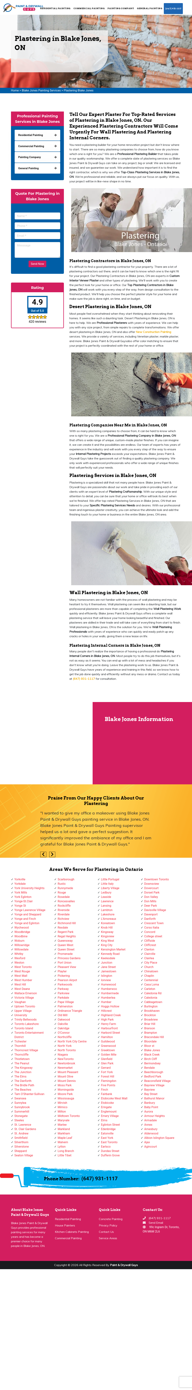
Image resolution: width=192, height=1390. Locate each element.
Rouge (62, 892)
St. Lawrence (22, 1124)
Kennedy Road (110, 954)
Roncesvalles (66, 901)
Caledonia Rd (152, 993)
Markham (64, 1133)
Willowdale (21, 949)
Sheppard (20, 1151)
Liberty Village (110, 888)
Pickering (64, 975)
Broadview (151, 1019)
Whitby (18, 954)
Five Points (108, 1085)
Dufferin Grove (110, 1155)
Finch (104, 1089)
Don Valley (151, 897)
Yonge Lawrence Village (29, 910)
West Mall (20, 975)
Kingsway (107, 932)
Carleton (149, 989)
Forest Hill (107, 1076)
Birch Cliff (150, 1059)
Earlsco (106, 1146)
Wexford (19, 958)
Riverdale (64, 914)
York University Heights (29, 888)
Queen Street (66, 949)
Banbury (149, 1103)
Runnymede (65, 888)
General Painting (149, 8)
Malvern (63, 1142)
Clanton (149, 949)
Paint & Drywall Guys (124, 1265)
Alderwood (151, 1133)
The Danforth (22, 1081)
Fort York (107, 1072)
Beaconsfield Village (157, 1081)
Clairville (149, 954)
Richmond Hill (67, 923)
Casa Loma (151, 984)
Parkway (63, 989)
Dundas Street (110, 1151)
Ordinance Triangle (70, 1011)
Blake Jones (152, 1050)
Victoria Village (24, 997)
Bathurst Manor (154, 1098)
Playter (62, 971)
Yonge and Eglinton (27, 923)
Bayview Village (154, 1085)
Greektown (108, 1050)
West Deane (22, 989)
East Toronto (109, 1142)
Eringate (106, 1107)
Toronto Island (23, 1028)
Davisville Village (155, 910)
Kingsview (107, 936)
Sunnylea (20, 1103)
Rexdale (63, 927)
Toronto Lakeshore (26, 1024)
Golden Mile (108, 1054)
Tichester (20, 1041)
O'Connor (64, 1032)
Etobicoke (107, 1103)
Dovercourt (151, 888)
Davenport (151, 914)
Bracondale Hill (154, 1037)
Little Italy (107, 883)
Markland (64, 1129)
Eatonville (107, 1133)
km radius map (46, 743)
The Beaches (22, 1089)
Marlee (62, 1124)
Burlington (151, 1006)
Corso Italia (151, 927)
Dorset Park (151, 892)
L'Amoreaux (108, 919)
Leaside (106, 897)
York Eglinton (22, 897)
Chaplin (149, 975)
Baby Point (151, 1107)
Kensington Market (113, 949)
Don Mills (150, 901)
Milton (62, 1111)
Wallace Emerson (25, 993)
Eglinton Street (110, 1124)
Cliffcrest (150, 945)
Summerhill (21, 1111)
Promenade (65, 954)
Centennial (151, 980)
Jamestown (108, 971)
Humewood (108, 984)
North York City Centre (72, 1041)
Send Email (156, 1222)
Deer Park (150, 905)
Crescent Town (154, 923)
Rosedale (64, 897)
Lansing (106, 905)
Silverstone (21, 1146)
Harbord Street (110, 1032)
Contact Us (106, 1232)
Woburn (19, 940)
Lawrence (107, 901)
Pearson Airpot (67, 980)
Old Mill (63, 1015)
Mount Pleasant (68, 1072)
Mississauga (66, 1098)
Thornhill (20, 1046)
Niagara (63, 1054)
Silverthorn (21, 1142)
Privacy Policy (108, 1225)
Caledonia (150, 997)
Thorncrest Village (26, 1050)
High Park (107, 1019)
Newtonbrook (66, 1063)
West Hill (20, 984)
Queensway (65, 940)
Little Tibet (64, 1155)
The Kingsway (23, 1067)
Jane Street (108, 967)
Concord (149, 932)
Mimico (62, 1107)
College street (153, 936)
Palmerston (65, 1006)
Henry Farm (108, 1024)
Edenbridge (108, 1129)
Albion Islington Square (159, 1138)
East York (107, 1138)
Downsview (151, 883)
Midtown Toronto (69, 1116)
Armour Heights (154, 1116)
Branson (149, 1028)
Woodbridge (22, 932)
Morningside (66, 1089)
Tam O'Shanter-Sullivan (29, 1094)
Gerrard (106, 1067)
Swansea (20, 1098)
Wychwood (21, 927)
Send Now (37, 264)
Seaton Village (23, 1155)
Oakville (63, 1024)
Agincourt (150, 1146)
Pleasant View (67, 967)
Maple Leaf (65, 1138)
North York (65, 1046)
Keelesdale (108, 958)
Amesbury (150, 1129)
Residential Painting (55, 8)
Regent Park (65, 932)
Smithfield (21, 1138)
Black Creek (152, 1054)
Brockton (150, 1015)
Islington (106, 975)
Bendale (149, 1067)
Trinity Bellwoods (25, 1019)
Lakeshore (108, 914)
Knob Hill (107, 927)
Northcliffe (65, 1037)
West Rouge (22, 971)
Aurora (148, 1111)
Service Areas (108, 1238)
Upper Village (23, 1011)
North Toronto (67, 1050)
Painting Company (120, 8)
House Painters (65, 1225)
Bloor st (149, 1046)
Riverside (64, 910)
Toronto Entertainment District (29, 1035)
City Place (150, 962)
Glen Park (107, 1063)
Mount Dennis (67, 1081)
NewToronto (66, 1059)
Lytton (62, 1146)
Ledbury (106, 892)
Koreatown (108, 923)
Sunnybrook (22, 1107)
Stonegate (21, 1116)
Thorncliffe (21, 1054)
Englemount (109, 1111)
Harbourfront (109, 1028)
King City (107, 945)
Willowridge (22, 945)
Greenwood (108, 1046)
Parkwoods (65, 984)
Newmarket (65, 1067)
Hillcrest (106, 1011)
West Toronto (23, 967)
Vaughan (20, 1002)
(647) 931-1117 (173, 8)
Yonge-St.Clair (23, 901)
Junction (106, 962)
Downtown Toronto (156, 879)
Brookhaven (152, 1011)
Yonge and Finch (25, 919)
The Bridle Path (24, 1085)
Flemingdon (108, 1081)
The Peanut (21, 1063)
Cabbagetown (153, 1002)
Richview (63, 919)
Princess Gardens (69, 958)
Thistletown (22, 1059)
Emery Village (110, 1116)
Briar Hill (149, 1024)
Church (149, 967)
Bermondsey (152, 1063)
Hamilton (107, 1037)
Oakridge (63, 1028)
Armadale (150, 1120)
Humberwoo (109, 989)
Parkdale (63, 997)
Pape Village (66, 1002)
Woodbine (20, 936)
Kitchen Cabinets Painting (72, 1232)
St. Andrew (21, 1133)
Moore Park (65, 1094)
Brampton (150, 1032)
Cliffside (149, 940)
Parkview (63, 993)
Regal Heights (67, 936)
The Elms (20, 1076)
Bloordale (150, 1041)
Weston (19, 962)
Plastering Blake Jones (78, 90)
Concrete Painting (110, 1219)
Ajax (147, 1142)
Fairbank (106, 1094)
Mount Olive (65, 1076)
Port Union (64, 962)
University (20, 1015)
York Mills (20, 892)
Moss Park (65, 1085)
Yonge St (20, 905)
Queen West (65, 945)
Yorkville (19, 879)
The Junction (22, 1072)
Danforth (150, 919)
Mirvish (62, 1103)
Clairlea (149, 958)
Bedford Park (152, 1076)
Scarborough (66, 879)
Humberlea (108, 997)
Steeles (19, 1120)
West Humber (23, 980)
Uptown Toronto (24, 1006)
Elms (104, 1120)
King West (107, 940)
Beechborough (153, 1072)
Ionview (106, 980)
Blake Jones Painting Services (41, 90)
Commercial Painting (89, 8)
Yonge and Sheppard (27, 914)
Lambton (107, 910)
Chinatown (151, 971)
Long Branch (66, 1151)
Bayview (149, 1089)
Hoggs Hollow (110, 1006)
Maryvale (64, 1120)
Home (15, 90)
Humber (106, 1002)
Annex (148, 1124)
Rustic (62, 883)
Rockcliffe (64, 905)
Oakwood (64, 1019)
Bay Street (150, 1094)
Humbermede (110, 993)
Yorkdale (20, 883)
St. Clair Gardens (25, 1129)
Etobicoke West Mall (114, 1098)
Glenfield (106, 1059)
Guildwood (108, 1041)
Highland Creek (111, 1015)
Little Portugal (110, 879)
